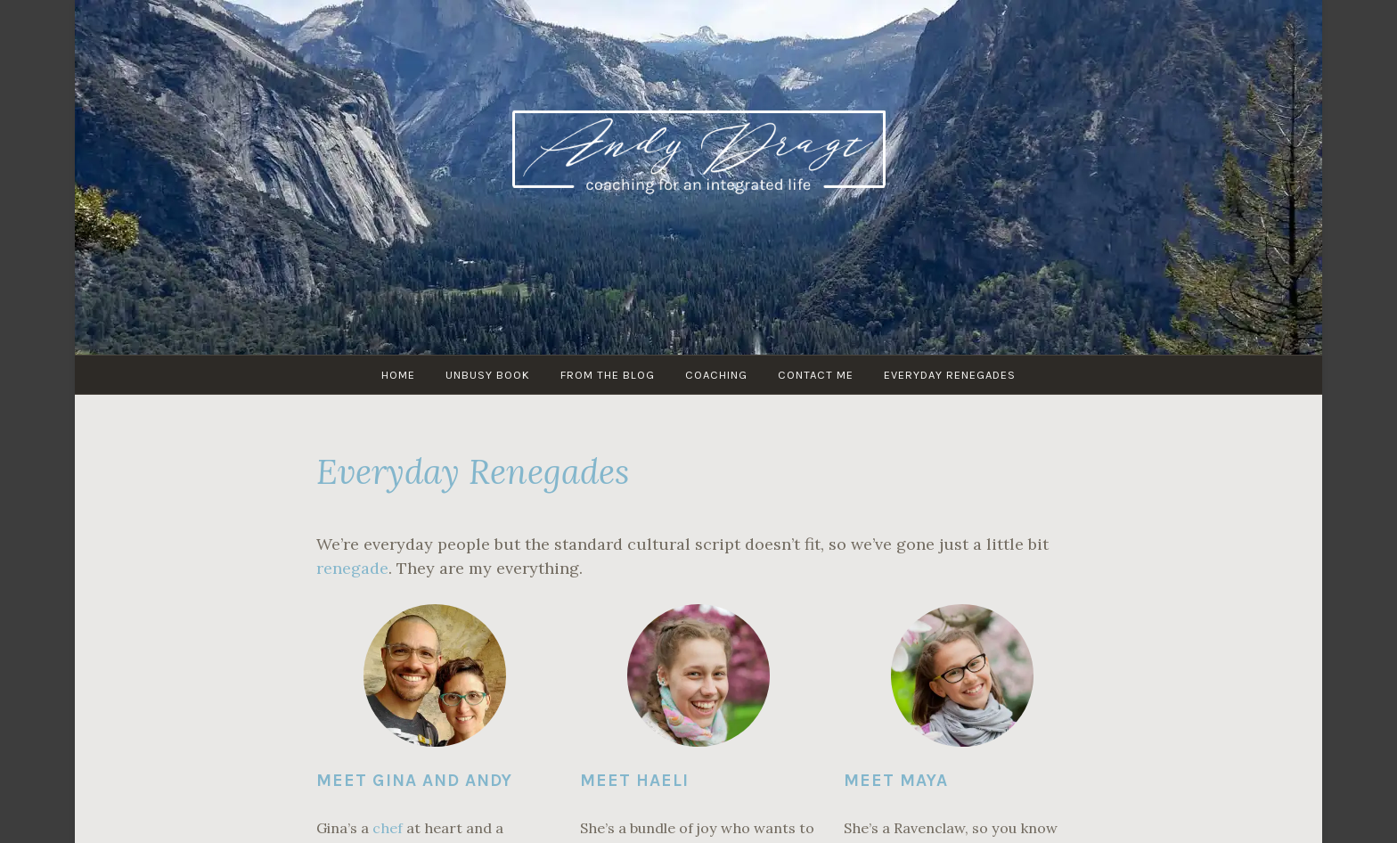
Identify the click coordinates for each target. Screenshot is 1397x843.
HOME (398, 374)
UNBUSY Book (487, 374)
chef (387, 828)
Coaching (716, 374)
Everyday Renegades (950, 374)
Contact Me (816, 374)
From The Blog (607, 374)
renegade (352, 568)
